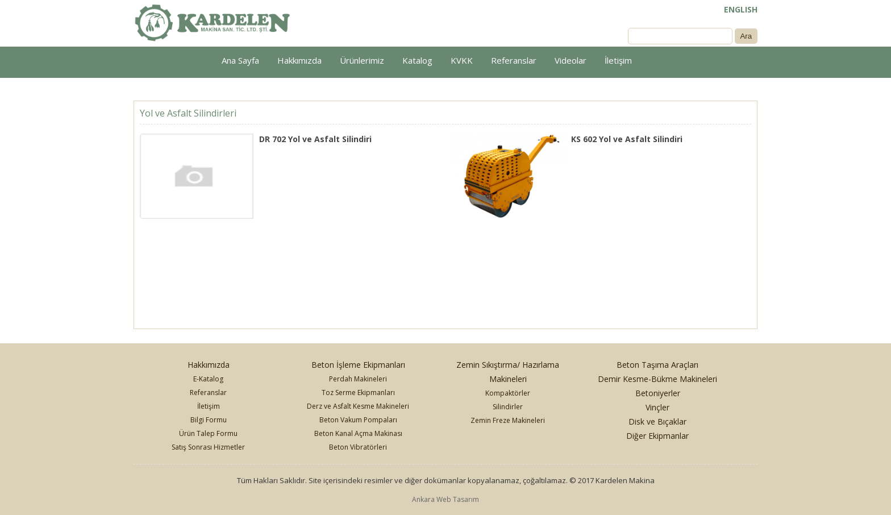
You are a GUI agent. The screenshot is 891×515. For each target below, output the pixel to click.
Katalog (417, 60)
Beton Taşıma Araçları (657, 364)
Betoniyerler (657, 393)
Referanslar (513, 60)
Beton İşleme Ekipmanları (358, 364)
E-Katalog (208, 379)
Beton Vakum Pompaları (358, 420)
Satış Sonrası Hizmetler (208, 447)
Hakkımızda (299, 60)
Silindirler (508, 407)
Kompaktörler (507, 393)
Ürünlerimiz (362, 60)
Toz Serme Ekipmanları (358, 392)
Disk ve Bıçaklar (657, 421)
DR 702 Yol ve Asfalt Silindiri (315, 139)
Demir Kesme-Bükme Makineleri (657, 378)
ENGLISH (740, 9)
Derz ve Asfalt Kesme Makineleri (358, 406)
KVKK (462, 60)
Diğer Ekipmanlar (657, 435)
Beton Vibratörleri (358, 447)
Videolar (570, 60)
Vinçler (657, 407)
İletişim (618, 60)
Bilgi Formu (208, 420)
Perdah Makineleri (358, 379)
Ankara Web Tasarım (445, 499)
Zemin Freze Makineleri (508, 420)
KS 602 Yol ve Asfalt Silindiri (626, 139)
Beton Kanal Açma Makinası (358, 433)
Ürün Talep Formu (208, 433)
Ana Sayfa (240, 60)
